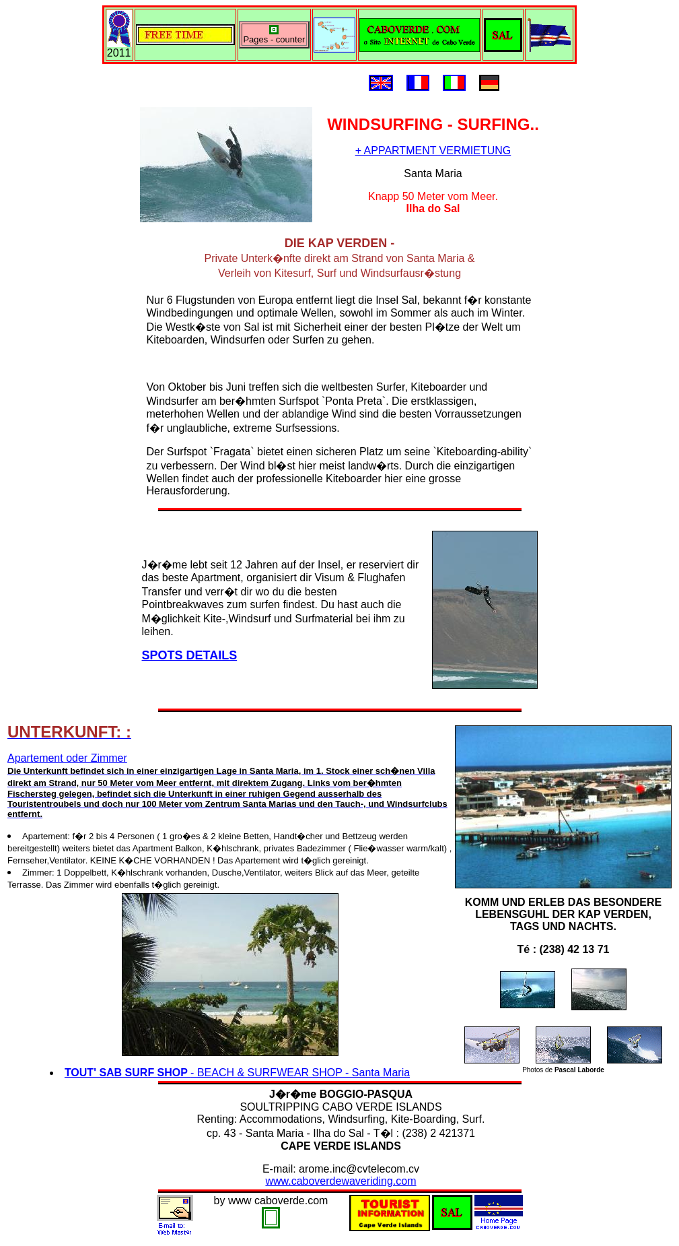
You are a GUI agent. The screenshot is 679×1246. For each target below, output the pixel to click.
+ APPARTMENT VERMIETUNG (433, 150)
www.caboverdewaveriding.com (340, 1181)
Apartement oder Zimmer (227, 785)
